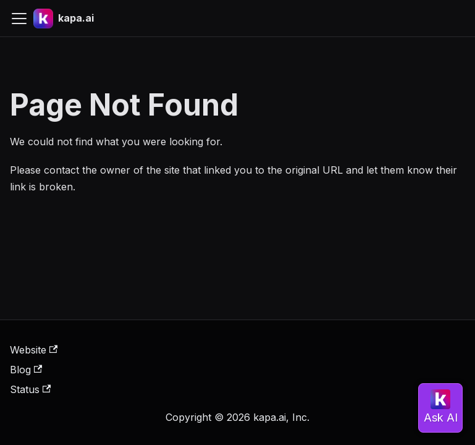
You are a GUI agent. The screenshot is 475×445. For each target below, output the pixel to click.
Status (30, 389)
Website (33, 350)
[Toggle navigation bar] (19, 18)
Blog (26, 369)
